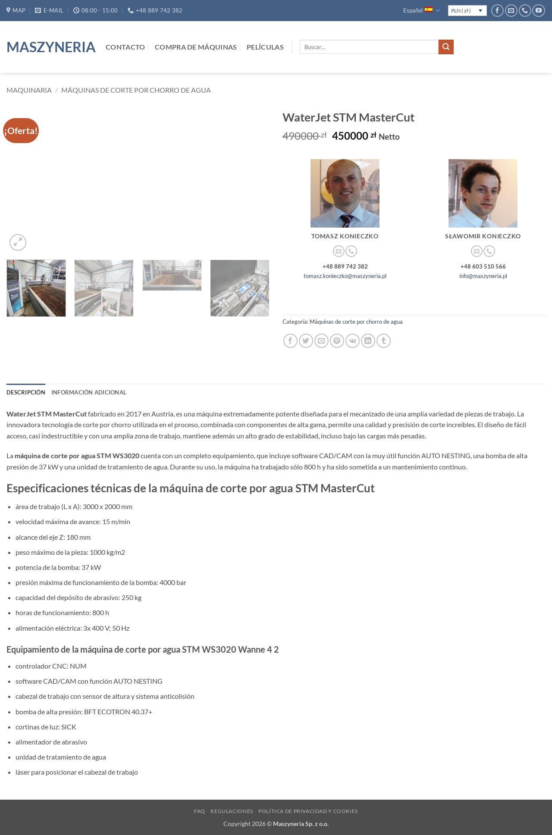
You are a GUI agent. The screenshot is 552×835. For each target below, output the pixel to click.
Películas (265, 47)
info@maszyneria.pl (483, 275)
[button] (17, 242)
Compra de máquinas (196, 47)
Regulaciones (231, 811)
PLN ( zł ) (461, 10)
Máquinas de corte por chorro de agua (136, 90)
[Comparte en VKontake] (352, 341)
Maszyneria (49, 47)
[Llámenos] (525, 10)
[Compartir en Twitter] (306, 341)
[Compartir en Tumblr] (383, 341)
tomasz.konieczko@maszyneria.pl (345, 275)
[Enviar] (446, 47)
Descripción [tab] (25, 392)
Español (421, 10)
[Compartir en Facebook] (290, 341)
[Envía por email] (321, 341)
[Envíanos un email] (511, 10)
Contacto (125, 47)
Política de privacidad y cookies (308, 811)
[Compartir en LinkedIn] (368, 341)
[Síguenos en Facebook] (497, 10)
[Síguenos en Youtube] (538, 10)
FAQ (199, 811)
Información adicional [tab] (88, 392)
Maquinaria (29, 90)
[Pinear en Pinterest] (337, 341)
